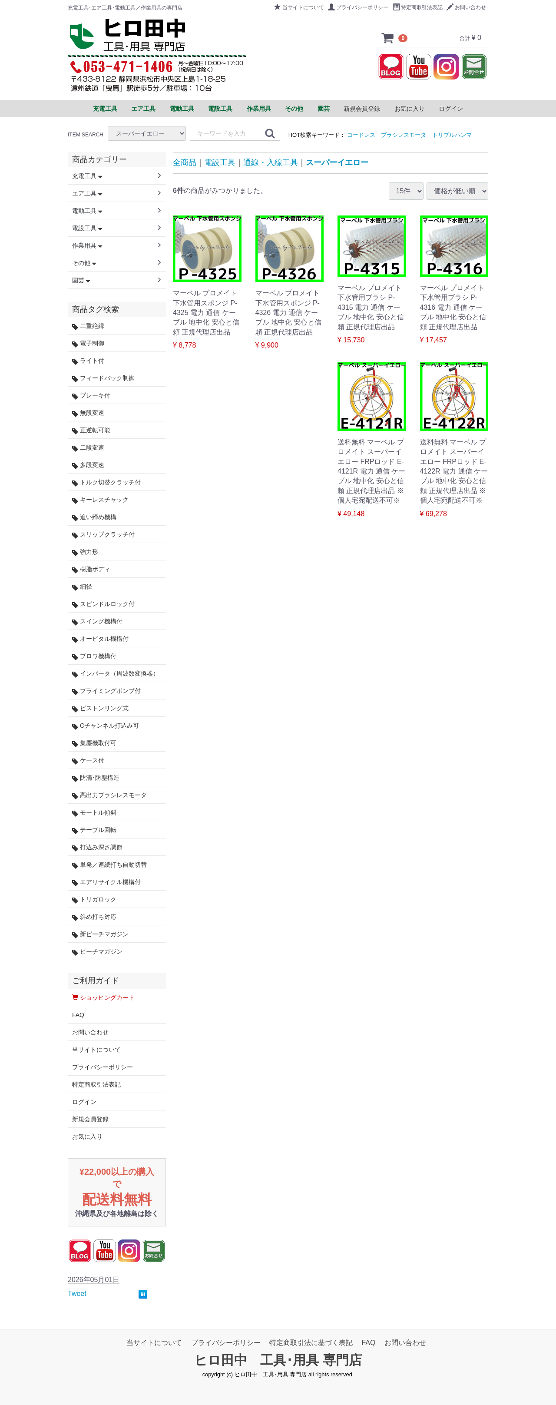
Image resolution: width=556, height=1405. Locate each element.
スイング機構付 (97, 621)
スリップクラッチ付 (103, 534)
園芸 (81, 280)
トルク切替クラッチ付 (106, 482)
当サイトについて (299, 7)
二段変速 (88, 447)
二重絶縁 (88, 326)
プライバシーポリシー (358, 7)
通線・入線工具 (270, 162)
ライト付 (88, 361)
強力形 (85, 552)
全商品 (184, 162)
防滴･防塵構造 (95, 778)
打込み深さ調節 (97, 847)
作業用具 (87, 245)
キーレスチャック (100, 500)
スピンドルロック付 (103, 604)
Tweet (77, 1293)
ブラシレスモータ (403, 135)
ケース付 (88, 760)
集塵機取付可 (94, 743)
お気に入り (409, 108)
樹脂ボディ (91, 569)
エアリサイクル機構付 (106, 882)
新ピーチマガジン (100, 934)
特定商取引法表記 (418, 7)
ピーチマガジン (97, 951)
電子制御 (88, 343)
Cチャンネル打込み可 (105, 725)
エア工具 (87, 193)
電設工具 (219, 162)
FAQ (78, 1014)
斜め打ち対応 (94, 917)
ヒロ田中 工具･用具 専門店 (277, 1360)
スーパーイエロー (337, 162)
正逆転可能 (91, 430)
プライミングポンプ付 (106, 691)
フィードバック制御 (103, 378)
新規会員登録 (362, 108)
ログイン (451, 108)
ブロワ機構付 (94, 656)
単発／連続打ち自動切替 (109, 864)
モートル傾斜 (94, 812)
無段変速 (88, 413)
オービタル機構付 (100, 639)
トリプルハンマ (452, 135)
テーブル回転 (94, 830)
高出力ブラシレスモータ (109, 795)
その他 (84, 262)
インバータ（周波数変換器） (115, 673)
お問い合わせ (466, 7)
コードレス (361, 135)
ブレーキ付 (91, 395)
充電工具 (87, 175)
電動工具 (87, 210)
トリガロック (94, 899)
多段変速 (88, 465)
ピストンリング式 (100, 708)
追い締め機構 (94, 517)
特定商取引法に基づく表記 (311, 1342)
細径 (82, 586)
